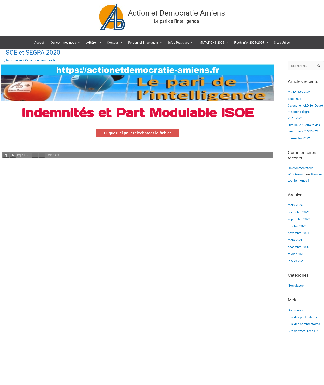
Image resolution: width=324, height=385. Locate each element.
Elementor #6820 (299, 138)
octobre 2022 (297, 226)
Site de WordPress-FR (303, 331)
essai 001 (294, 99)
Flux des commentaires (304, 324)
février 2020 (296, 254)
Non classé (14, 60)
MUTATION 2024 (299, 92)
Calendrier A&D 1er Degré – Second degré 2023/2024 (305, 112)
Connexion (295, 310)
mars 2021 (295, 240)
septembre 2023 (299, 219)
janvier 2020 (296, 261)
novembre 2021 (298, 233)
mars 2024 (295, 205)
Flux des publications (302, 317)
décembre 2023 (298, 212)
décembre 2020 (298, 247)
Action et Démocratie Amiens (176, 13)
